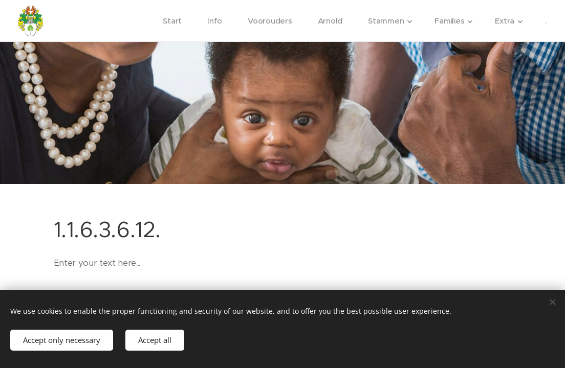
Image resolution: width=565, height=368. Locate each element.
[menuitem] (172, 21)
